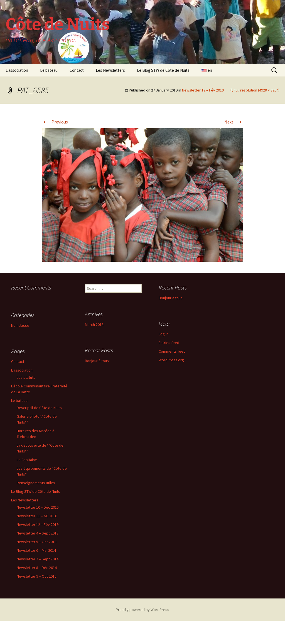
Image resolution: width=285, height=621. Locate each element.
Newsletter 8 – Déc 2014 (37, 567)
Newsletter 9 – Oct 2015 (36, 576)
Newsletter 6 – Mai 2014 (36, 550)
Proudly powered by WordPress (142, 609)
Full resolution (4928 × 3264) (256, 90)
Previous (55, 122)
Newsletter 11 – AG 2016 (37, 515)
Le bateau (49, 70)
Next (233, 122)
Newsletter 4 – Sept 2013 (37, 533)
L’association (17, 70)
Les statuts (26, 377)
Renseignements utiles (36, 482)
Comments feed (172, 351)
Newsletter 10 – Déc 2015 (38, 507)
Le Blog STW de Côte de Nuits (163, 70)
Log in (163, 334)
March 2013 (94, 324)
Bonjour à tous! (171, 297)
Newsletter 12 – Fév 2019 (203, 90)
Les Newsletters (110, 70)
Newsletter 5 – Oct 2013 (36, 541)
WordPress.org (171, 359)
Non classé (20, 325)
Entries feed (169, 342)
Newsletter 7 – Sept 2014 (37, 558)
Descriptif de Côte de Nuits (39, 407)
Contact (77, 70)
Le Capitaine (27, 459)
